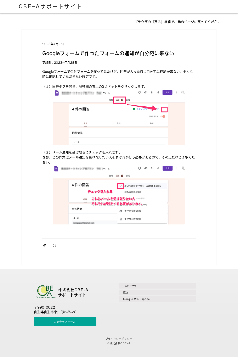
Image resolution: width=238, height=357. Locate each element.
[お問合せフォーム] (65, 321)
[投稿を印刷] (54, 245)
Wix (125, 292)
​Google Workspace (136, 299)
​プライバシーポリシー (119, 339)
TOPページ (130, 285)
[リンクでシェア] (44, 245)
